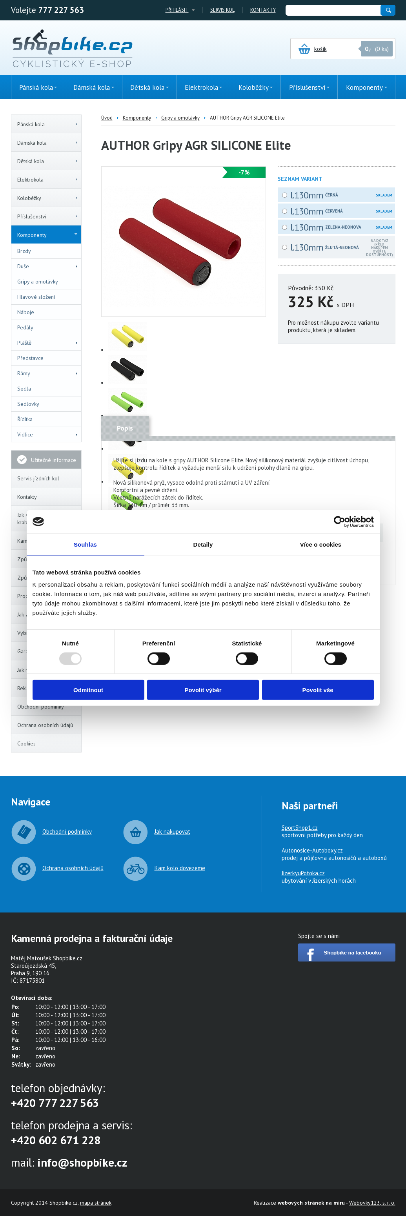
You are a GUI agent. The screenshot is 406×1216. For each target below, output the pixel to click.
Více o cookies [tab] (321, 544)
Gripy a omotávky (37, 281)
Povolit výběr (202, 690)
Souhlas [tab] (85, 544)
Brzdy (24, 250)
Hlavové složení (36, 296)
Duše (47, 266)
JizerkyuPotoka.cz (303, 873)
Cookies (26, 743)
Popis (125, 428)
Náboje (25, 312)
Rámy (47, 373)
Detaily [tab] (203, 544)
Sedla (24, 388)
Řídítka (25, 419)
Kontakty (263, 10)
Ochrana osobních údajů (45, 725)
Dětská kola (47, 161)
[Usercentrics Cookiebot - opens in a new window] (339, 521)
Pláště (47, 342)
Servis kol (222, 10)
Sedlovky (28, 403)
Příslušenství (47, 216)
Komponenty (47, 234)
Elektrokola (47, 179)
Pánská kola (47, 124)
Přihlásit (177, 10)
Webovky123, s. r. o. (372, 1202)
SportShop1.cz (300, 827)
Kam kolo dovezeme (180, 868)
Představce (30, 358)
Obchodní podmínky (40, 706)
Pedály (25, 327)
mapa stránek (95, 1202)
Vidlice (47, 434)
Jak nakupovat (172, 831)
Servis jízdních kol (38, 478)
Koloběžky (47, 198)
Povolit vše (317, 690)
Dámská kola (47, 142)
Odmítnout (88, 690)
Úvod (107, 118)
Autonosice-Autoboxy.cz (312, 850)
